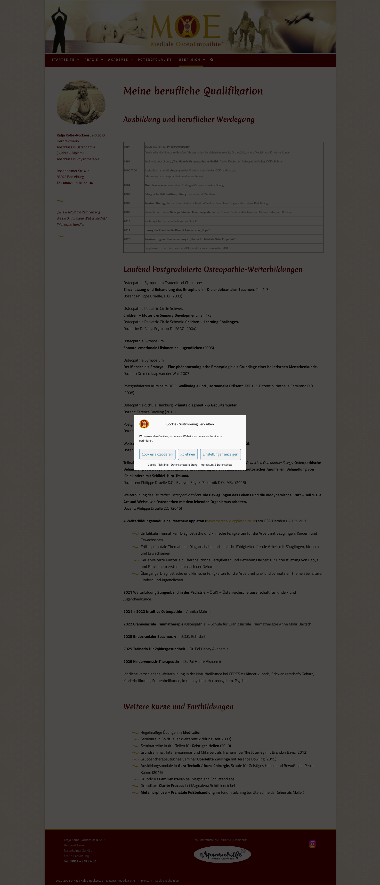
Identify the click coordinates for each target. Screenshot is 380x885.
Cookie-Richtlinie (158, 464)
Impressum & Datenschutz (216, 464)
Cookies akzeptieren (157, 454)
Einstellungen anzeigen (220, 454)
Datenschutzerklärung (184, 464)
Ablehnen (187, 454)
